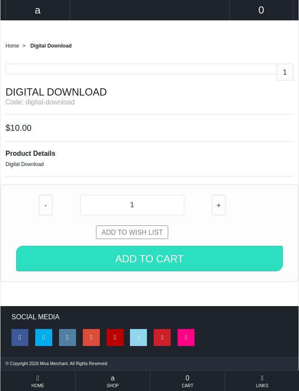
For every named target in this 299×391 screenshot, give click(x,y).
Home (12, 46)
